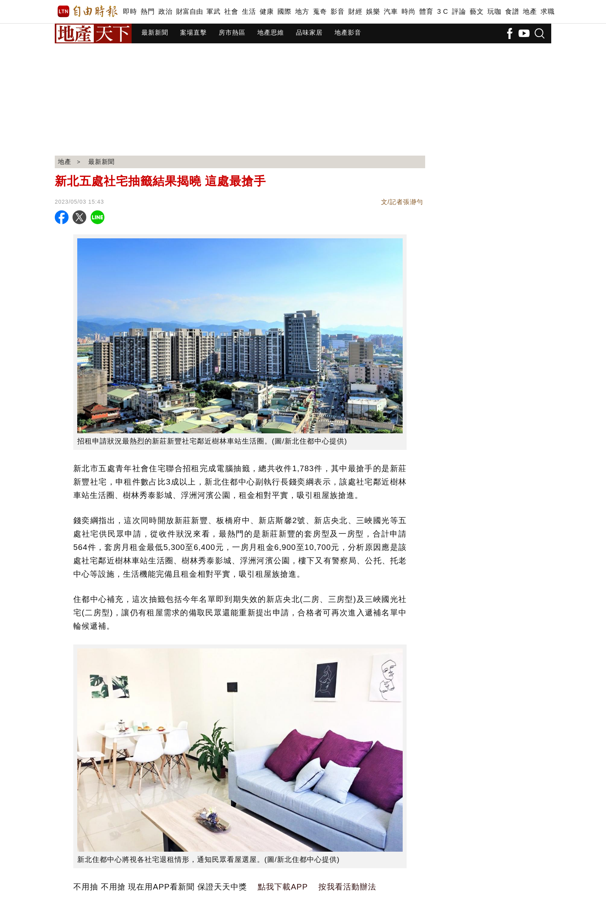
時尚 (408, 11)
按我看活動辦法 (347, 886)
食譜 (512, 11)
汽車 (391, 11)
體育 (426, 11)
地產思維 (270, 32)
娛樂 (373, 11)
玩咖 (494, 11)
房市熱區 (232, 32)
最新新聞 (154, 32)
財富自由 (189, 11)
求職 (547, 11)
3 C (442, 11)
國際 (284, 11)
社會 (231, 11)
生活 (249, 11)
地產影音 (348, 32)
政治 (165, 11)
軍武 (213, 11)
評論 (459, 11)
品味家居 (309, 32)
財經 (355, 11)
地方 (302, 11)
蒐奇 (320, 11)
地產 (530, 11)
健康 (266, 11)
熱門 (147, 11)
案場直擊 (193, 32)
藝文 (476, 11)
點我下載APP (283, 886)
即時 (130, 11)
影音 (337, 11)
